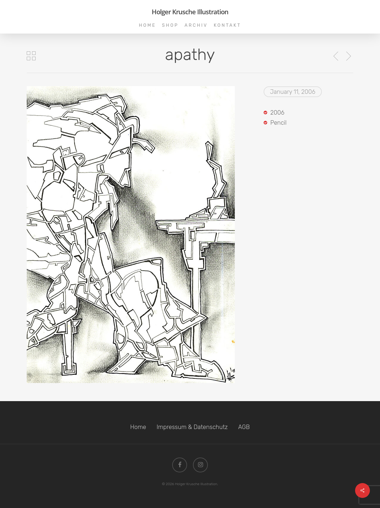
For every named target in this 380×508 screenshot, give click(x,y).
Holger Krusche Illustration (190, 11)
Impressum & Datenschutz (192, 427)
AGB (244, 427)
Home (138, 427)
